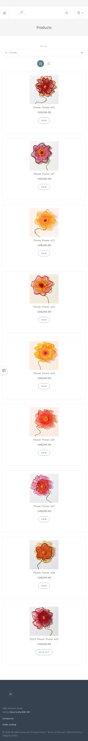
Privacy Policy (38, 732)
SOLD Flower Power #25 (44, 639)
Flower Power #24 (44, 373)
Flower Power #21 (44, 173)
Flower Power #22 (44, 240)
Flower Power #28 (44, 572)
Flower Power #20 (44, 107)
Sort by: (44, 46)
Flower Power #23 (44, 306)
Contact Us (8, 718)
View (44, 120)
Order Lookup (9, 724)
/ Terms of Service (55, 732)
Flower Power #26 (44, 439)
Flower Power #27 (44, 506)
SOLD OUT (44, 652)
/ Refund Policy (73, 732)
